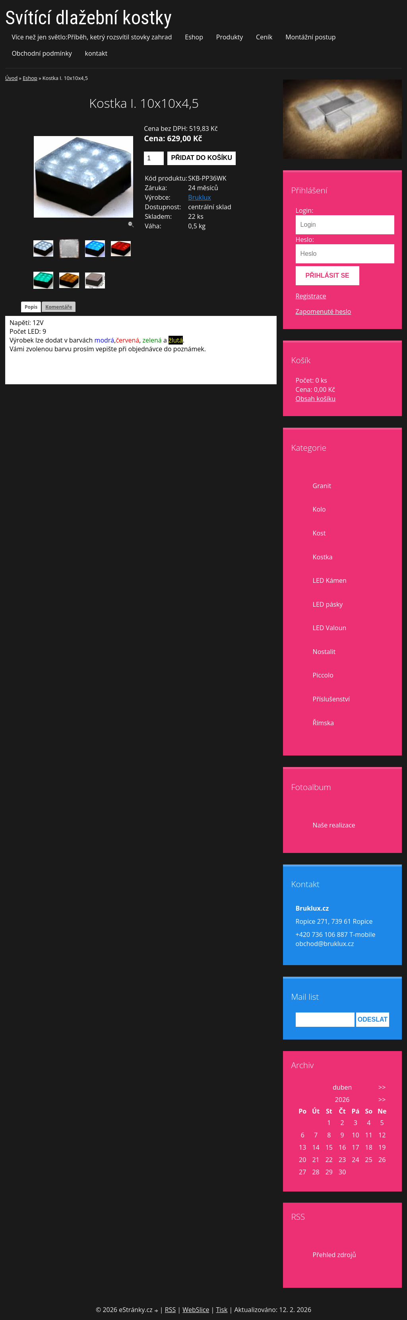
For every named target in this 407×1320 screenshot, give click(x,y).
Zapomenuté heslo (323, 311)
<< (302, 1087)
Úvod (11, 78)
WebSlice (195, 1309)
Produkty (229, 37)
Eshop (194, 37)
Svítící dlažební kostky (88, 17)
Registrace (311, 296)
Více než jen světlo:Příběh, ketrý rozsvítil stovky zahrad (92, 37)
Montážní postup (310, 37)
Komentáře (58, 307)
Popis (31, 307)
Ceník (264, 37)
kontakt (96, 53)
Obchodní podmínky (42, 53)
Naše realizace (334, 825)
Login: (305, 210)
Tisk (221, 1309)
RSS (170, 1309)
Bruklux (199, 197)
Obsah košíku (316, 398)
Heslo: (305, 239)
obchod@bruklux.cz (325, 943)
